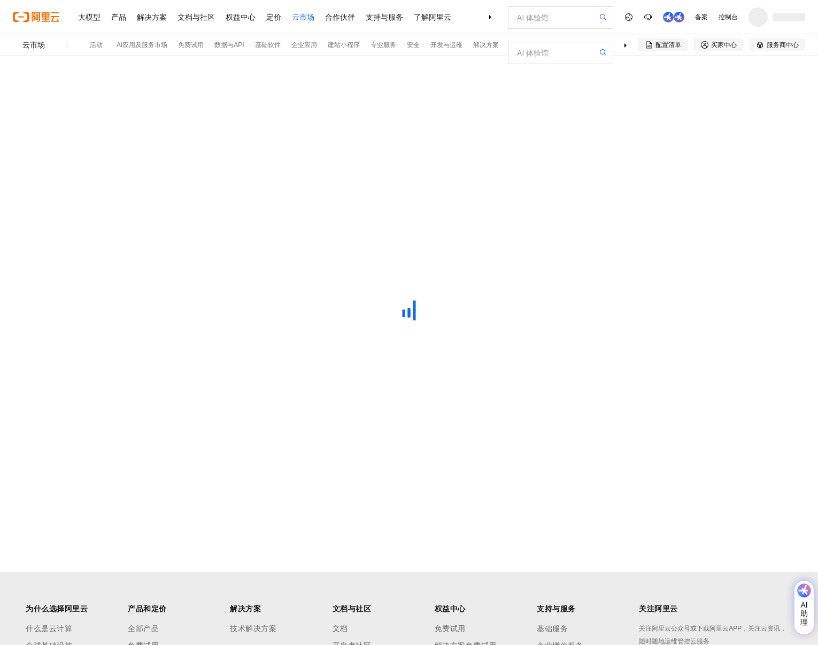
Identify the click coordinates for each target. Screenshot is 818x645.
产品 (118, 17)
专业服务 (383, 45)
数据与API (229, 45)
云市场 (303, 17)
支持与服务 (384, 17)
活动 (96, 45)
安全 (413, 45)
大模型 (89, 17)
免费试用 (191, 45)
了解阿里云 (432, 17)
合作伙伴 (340, 17)
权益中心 (241, 17)
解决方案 (152, 17)
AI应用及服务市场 (142, 45)
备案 (701, 17)
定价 (273, 17)
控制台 (728, 17)
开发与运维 (446, 45)
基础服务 (552, 628)
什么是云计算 (49, 628)
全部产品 (143, 628)
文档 (340, 628)
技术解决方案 (253, 628)
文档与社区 (196, 17)
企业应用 (304, 45)
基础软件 (268, 45)
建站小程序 (344, 45)
